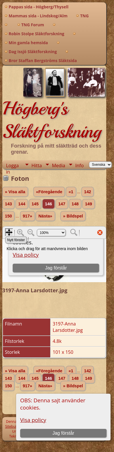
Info (79, 165)
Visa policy (33, 419)
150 (8, 216)
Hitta (36, 165)
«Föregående (49, 191)
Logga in (12, 165)
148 (75, 204)
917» (27, 216)
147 (61, 204)
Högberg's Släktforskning (51, 120)
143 (8, 204)
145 (35, 204)
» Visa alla (15, 191)
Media (58, 165)
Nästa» (45, 216)
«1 (71, 191)
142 (87, 191)
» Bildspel (73, 216)
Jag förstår (63, 433)
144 (21, 204)
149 (88, 204)
